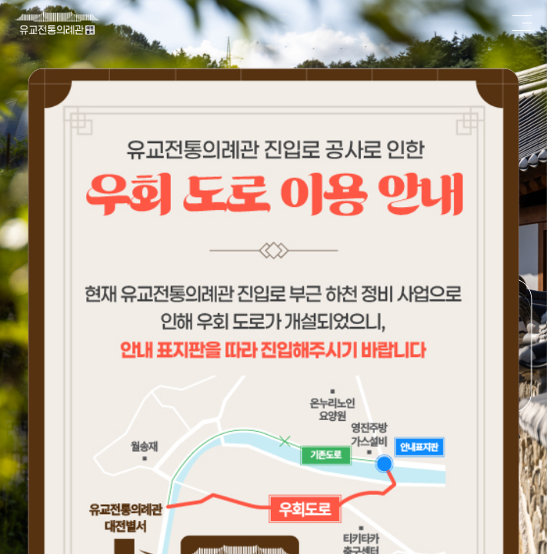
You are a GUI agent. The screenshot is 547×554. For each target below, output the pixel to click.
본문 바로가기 (0, 0)
